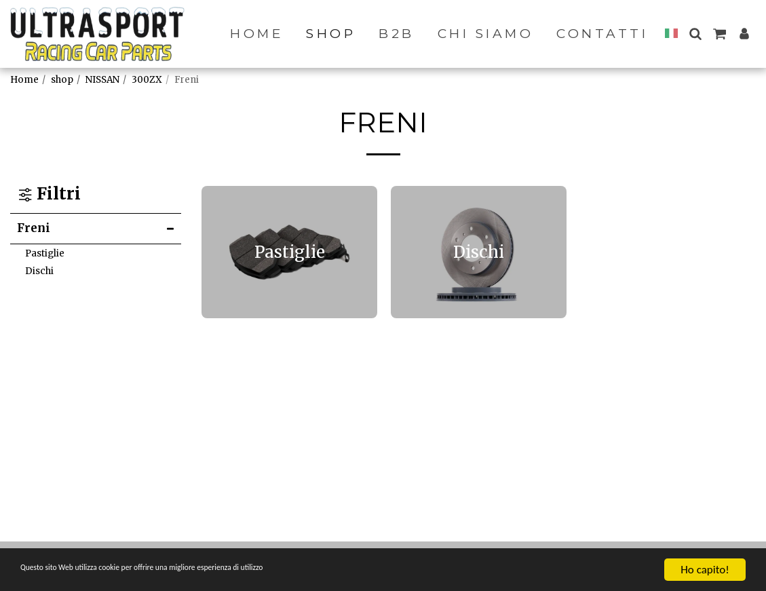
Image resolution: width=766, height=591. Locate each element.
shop (62, 79)
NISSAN (102, 79)
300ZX (147, 79)
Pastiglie (44, 253)
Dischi (39, 271)
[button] (695, 33)
